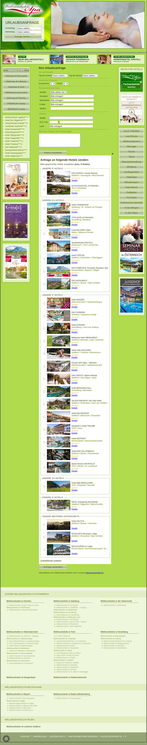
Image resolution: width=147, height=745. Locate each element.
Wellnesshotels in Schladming (114, 605)
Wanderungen (131, 182)
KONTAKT (25, 736)
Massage (131, 146)
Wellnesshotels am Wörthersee (18, 608)
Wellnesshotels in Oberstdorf (20, 708)
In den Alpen (131, 213)
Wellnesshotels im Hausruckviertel (19, 653)
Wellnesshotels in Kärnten (18, 601)
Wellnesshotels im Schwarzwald (68, 698)
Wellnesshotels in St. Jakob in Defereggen (72, 672)
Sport (131, 156)
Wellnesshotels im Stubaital (66, 665)
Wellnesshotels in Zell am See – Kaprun (71, 622)
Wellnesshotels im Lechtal (66, 670)
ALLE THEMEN (131, 131)
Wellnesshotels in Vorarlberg (114, 632)
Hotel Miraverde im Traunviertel (21, 663)
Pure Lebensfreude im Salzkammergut (23, 643)
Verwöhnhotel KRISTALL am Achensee (71, 641)
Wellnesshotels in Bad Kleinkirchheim (23, 610)
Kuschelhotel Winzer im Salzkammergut (24, 641)
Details (74, 180)
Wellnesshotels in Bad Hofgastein (69, 626)
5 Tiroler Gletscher (63, 636)
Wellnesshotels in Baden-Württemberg (71, 694)
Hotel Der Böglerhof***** (15, 120)
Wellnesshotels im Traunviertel (17, 661)
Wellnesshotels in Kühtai (65, 646)
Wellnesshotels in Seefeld (63, 660)
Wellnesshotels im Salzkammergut (19, 639)
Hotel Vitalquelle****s (14, 138)
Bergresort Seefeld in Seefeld (67, 663)
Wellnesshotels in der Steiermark (116, 601)
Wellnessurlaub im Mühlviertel (17, 648)
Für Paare (131, 197)
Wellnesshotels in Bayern (18, 694)
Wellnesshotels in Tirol (64, 632)
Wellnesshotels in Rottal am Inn (21, 710)
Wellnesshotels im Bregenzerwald (116, 643)
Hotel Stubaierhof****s (15, 129)
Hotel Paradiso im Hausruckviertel (22, 656)
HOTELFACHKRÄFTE (111, 736)
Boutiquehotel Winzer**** (16, 150)
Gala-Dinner (131, 187)
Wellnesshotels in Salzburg (66, 601)
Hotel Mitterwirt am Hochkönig (67, 615)
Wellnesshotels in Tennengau (67, 619)
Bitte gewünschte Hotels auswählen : (65, 164)
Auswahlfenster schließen (50, 560)
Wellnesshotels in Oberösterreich (22, 632)
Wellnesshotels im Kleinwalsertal (113, 636)
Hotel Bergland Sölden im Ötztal (68, 653)
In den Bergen (131, 207)
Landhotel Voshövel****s (16, 126)
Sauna (131, 151)
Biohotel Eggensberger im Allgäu (21, 703)
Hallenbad (131, 177)
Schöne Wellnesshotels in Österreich (27, 594)
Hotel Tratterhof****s (14, 141)
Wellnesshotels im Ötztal (62, 651)
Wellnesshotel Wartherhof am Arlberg (117, 641)
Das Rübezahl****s (13, 147)
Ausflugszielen (131, 172)
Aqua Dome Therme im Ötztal (67, 655)
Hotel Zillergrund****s (14, 135)
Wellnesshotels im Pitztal (65, 658)
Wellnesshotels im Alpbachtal (67, 667)
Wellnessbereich (131, 141)
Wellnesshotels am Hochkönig (64, 612)
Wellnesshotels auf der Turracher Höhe (24, 605)
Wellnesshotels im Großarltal (67, 605)
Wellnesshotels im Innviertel (19, 658)
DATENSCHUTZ (57, 736)
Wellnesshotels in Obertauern (67, 624)
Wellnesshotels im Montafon (114, 646)
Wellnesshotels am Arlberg (111, 639)
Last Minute (132, 136)
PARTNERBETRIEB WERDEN (82, 736)
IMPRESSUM (40, 736)
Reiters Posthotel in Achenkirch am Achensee (73, 643)
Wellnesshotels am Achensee (64, 639)
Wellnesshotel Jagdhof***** (17, 117)
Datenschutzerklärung (94, 573)
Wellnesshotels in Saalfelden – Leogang (71, 608)
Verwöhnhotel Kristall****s (16, 123)
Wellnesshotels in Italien (19, 719)
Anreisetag (10, 28)
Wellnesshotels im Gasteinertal (65, 610)
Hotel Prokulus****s (13, 144)
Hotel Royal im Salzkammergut (21, 646)
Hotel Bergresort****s (14, 132)
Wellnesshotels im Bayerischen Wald (23, 706)
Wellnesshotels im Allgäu (15, 701)
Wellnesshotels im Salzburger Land (66, 617)
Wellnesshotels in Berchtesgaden (21, 698)
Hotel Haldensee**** (14, 156)
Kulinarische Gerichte (131, 202)
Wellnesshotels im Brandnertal (114, 648)
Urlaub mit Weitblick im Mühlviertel (22, 651)
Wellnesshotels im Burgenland (20, 677)
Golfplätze (131, 192)
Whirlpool (131, 167)
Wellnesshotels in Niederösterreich (69, 677)
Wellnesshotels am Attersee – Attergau (23, 636)
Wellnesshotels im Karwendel (67, 648)
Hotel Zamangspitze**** (15, 153)
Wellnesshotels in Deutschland (23, 687)
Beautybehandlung (131, 162)
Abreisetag (10, 32)
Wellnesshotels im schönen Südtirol (23, 726)
